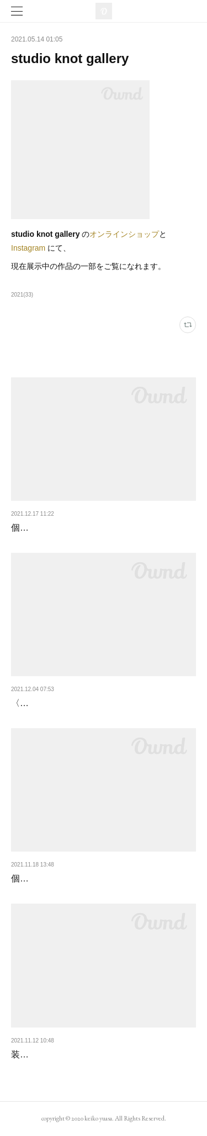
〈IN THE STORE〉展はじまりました (86, 703)
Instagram (28, 247)
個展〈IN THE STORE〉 (59, 878)
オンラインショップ (124, 234)
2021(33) (22, 295)
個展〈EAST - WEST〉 (57, 527)
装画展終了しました (51, 1054)
